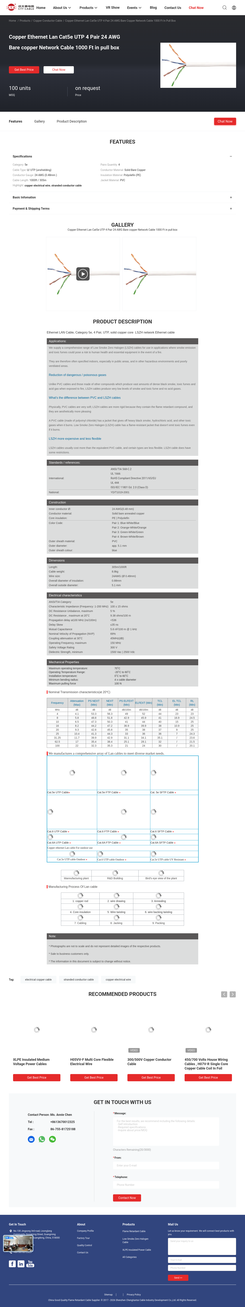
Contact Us (82, 1252)
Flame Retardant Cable (133, 1231)
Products (25, 20)
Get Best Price (24, 70)
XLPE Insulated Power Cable (136, 1250)
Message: (120, 1113)
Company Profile (85, 1231)
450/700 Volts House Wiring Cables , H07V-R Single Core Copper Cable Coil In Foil (206, 1064)
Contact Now (127, 1198)
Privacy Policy (134, 1294)
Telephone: (121, 1177)
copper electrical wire (118, 979)
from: (118, 1157)
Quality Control (84, 1245)
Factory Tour (83, 1238)
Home (12, 20)
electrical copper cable (38, 979)
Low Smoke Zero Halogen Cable (135, 1241)
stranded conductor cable (79, 979)
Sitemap (108, 1294)
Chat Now (59, 70)
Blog (153, 7)
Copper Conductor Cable (47, 20)
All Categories (129, 1257)
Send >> (178, 1277)
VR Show (112, 7)
